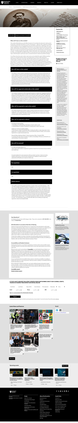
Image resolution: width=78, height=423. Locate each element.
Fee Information (59, 50)
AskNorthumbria (59, 226)
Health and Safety (58, 404)
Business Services (43, 399)
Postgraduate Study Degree (29, 401)
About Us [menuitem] (46, 2)
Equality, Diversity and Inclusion (61, 402)
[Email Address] (38, 288)
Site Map (41, 419)
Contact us (57, 399)
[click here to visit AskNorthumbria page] (62, 224)
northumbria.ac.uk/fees (61, 132)
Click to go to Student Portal (60, 407)
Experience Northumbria (62, 247)
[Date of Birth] (30, 288)
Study (25, 397)
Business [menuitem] (32, 2)
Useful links (58, 397)
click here (57, 300)
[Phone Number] (46, 288)
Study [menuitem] (17, 2)
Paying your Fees (58, 401)
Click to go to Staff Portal (60, 409)
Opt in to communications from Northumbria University (21, 294)
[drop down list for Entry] (62, 288)
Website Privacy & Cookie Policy (46, 410)
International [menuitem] (24, 2)
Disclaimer (42, 412)
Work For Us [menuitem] (59, 2)
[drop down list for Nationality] (54, 288)
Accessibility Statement (44, 409)
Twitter (57, 312)
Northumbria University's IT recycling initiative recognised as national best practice (31, 350)
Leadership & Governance (45, 402)
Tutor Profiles (60, 63)
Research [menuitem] (39, 2)
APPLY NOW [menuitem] (11, 35)
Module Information (60, 52)
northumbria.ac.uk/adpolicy (62, 135)
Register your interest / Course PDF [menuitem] (23, 35)
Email (11, 291)
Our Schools (26, 402)
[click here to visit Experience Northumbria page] (62, 244)
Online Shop (57, 413)
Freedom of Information (44, 407)
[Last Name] (22, 288)
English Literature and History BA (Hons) (61, 60)
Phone (28, 291)
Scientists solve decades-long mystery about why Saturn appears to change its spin (45, 337)
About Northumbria (45, 397)
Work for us (42, 404)
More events (65, 367)
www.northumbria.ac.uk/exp (62, 124)
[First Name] (14, 288)
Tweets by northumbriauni (61, 314)
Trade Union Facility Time (44, 415)
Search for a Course (28, 399)
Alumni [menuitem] (52, 2)
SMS (45, 291)
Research (41, 401)
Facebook (60, 312)
